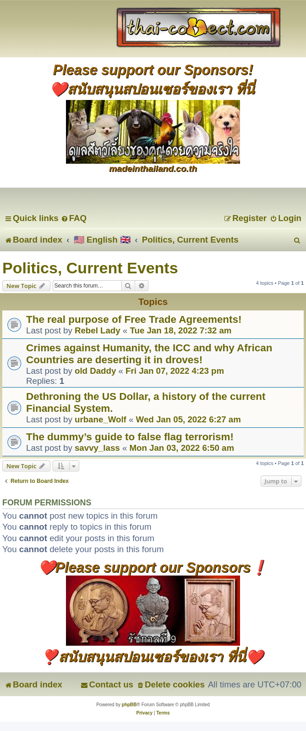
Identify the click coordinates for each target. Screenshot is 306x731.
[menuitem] (74, 218)
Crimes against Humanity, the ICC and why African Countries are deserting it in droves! (149, 354)
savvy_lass (97, 448)
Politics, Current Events (90, 268)
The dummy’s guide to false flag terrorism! (130, 437)
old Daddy (95, 371)
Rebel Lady (97, 330)
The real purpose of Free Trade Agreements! (134, 319)
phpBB (129, 704)
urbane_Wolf (100, 419)
